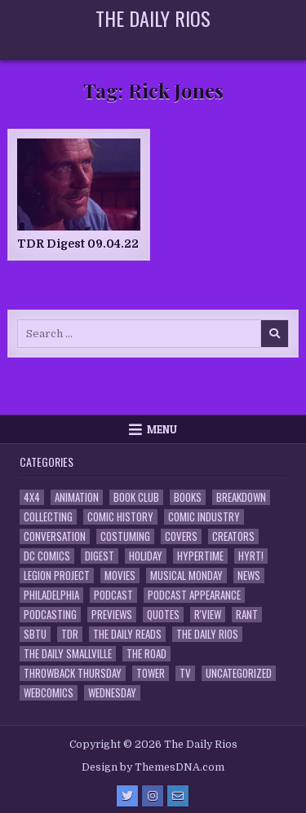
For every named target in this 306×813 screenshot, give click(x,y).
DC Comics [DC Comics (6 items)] (47, 556)
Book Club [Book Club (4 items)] (136, 497)
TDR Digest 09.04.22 (78, 243)
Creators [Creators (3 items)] (233, 536)
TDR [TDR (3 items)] (69, 634)
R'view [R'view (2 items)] (207, 614)
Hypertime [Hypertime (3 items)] (200, 556)
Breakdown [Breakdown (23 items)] (241, 497)
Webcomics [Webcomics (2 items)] (48, 693)
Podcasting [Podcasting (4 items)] (50, 614)
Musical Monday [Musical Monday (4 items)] (186, 575)
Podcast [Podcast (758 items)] (113, 595)
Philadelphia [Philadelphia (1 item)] (51, 595)
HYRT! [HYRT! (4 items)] (251, 556)
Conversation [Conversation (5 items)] (55, 536)
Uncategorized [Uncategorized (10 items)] (239, 673)
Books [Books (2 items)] (188, 497)
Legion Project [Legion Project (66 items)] (57, 575)
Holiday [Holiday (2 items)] (145, 556)
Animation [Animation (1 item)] (77, 497)
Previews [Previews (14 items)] (111, 614)
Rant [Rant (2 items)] (247, 614)
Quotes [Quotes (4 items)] (163, 614)
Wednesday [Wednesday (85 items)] (112, 693)
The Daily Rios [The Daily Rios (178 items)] (207, 634)
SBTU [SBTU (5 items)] (35, 634)
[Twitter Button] (127, 795)
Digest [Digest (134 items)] (99, 556)
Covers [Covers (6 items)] (181, 536)
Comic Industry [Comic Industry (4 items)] (204, 517)
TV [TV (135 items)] (185, 673)
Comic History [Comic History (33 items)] (120, 517)
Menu (162, 429)
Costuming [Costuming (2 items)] (125, 536)
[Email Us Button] (177, 795)
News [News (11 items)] (248, 575)
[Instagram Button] (152, 795)
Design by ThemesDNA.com (153, 767)
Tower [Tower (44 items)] (150, 673)
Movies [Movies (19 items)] (119, 575)
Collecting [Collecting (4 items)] (48, 517)
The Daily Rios (153, 18)
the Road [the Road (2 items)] (146, 653)
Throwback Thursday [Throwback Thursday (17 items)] (73, 673)
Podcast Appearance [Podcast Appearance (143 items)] (194, 595)
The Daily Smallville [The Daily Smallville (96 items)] (68, 653)
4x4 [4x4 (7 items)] (32, 497)
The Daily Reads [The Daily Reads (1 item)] (127, 634)
